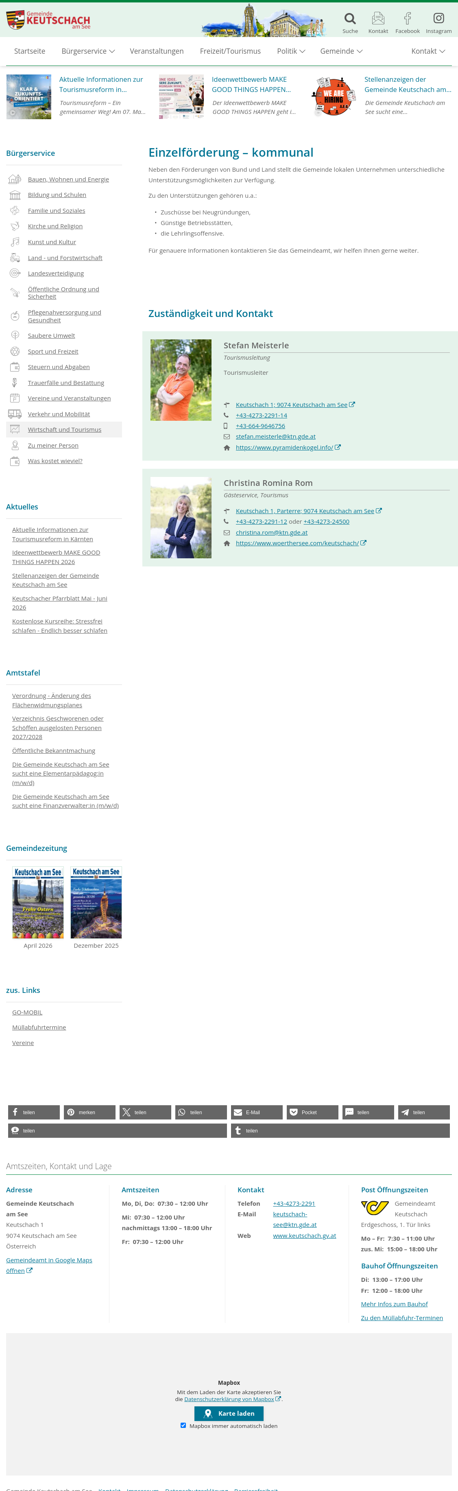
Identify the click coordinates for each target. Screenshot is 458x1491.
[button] (34, 1112)
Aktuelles (22, 507)
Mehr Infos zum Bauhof (394, 1304)
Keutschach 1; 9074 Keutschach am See (296, 404)
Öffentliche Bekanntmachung (53, 750)
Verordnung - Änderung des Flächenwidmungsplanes (51, 700)
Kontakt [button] (423, 53)
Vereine (23, 1042)
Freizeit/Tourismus (230, 53)
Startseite (30, 53)
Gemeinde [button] (337, 53)
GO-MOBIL (27, 1012)
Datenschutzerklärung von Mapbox (232, 1399)
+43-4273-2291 (294, 1203)
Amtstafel (23, 673)
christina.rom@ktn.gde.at (272, 532)
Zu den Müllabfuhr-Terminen (402, 1318)
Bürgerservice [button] (84, 53)
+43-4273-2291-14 (261, 415)
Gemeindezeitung (36, 848)
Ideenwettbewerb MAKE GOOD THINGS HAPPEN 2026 (56, 557)
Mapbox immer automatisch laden (229, 1426)
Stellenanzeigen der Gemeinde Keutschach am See (55, 580)
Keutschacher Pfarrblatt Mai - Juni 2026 (59, 603)
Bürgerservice (30, 153)
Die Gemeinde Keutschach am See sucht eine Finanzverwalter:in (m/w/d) (65, 801)
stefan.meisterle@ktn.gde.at (276, 436)
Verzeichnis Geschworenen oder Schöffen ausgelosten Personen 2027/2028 (58, 727)
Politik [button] (287, 53)
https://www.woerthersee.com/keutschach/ (301, 543)
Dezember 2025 (96, 908)
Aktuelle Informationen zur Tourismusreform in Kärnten (52, 534)
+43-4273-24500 (327, 521)
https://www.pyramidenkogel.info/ (289, 447)
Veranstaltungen (157, 53)
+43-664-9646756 (260, 426)
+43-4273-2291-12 (261, 521)
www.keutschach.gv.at (304, 1235)
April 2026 (38, 908)
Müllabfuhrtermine (39, 1027)
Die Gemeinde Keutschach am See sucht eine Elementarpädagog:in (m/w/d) (60, 773)
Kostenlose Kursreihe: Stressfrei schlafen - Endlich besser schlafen (59, 625)
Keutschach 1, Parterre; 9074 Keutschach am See (309, 511)
